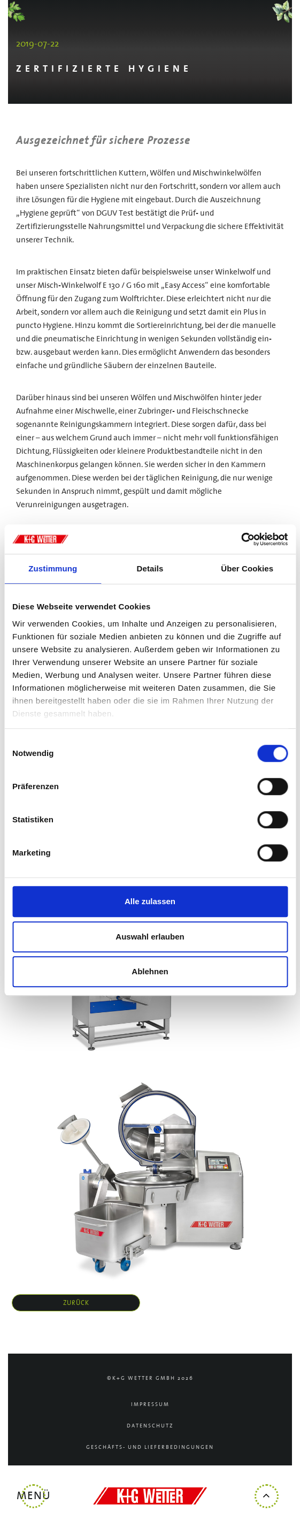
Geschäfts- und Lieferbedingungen (150, 1447)
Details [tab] (150, 568)
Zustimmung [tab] (52, 568)
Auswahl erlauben (150, 936)
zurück (76, 1303)
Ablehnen (150, 971)
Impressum (150, 1405)
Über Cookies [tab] (247, 568)
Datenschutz (150, 1426)
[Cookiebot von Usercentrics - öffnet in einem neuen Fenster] (241, 539)
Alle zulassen (150, 901)
